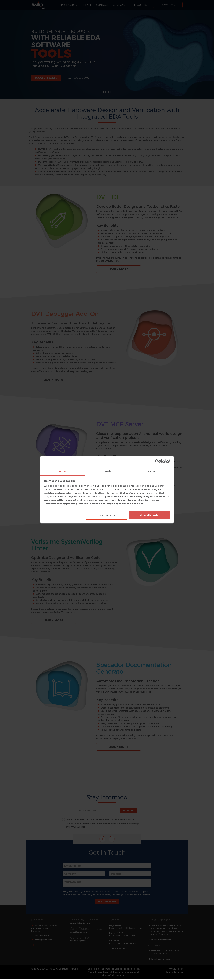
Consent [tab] (63, 471)
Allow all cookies (149, 515)
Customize (106, 515)
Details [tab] (107, 471)
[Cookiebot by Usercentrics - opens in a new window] (157, 461)
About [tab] (151, 471)
